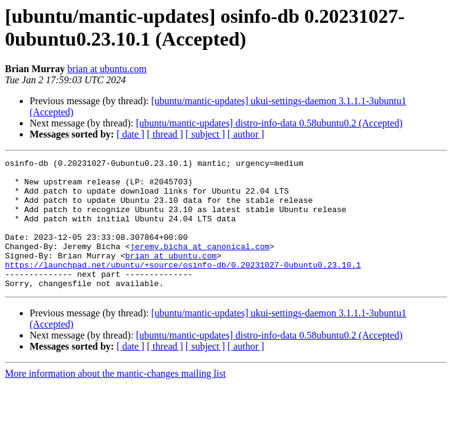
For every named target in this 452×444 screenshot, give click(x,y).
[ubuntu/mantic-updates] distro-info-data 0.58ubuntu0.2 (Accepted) (269, 123)
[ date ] (130, 134)
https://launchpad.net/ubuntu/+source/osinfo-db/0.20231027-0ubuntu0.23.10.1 (183, 286)
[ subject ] (205, 134)
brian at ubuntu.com (106, 69)
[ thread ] (165, 134)
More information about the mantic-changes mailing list (115, 399)
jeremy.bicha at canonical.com (199, 264)
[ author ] (246, 134)
